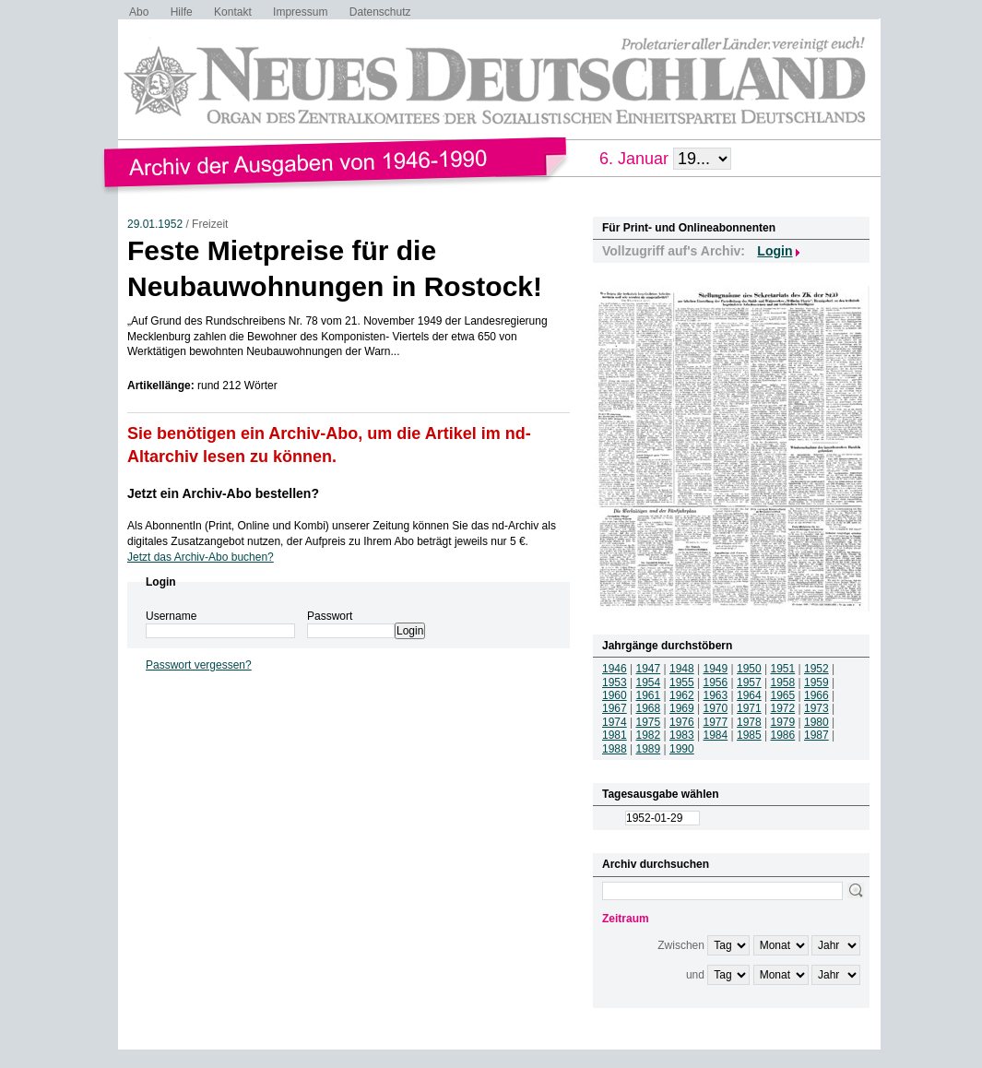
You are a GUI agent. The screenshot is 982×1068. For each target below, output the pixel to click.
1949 (716, 668)
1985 (749, 735)
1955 (681, 682)
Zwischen (680, 945)
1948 (681, 668)
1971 (749, 708)
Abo (138, 12)
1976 (681, 722)
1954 (648, 682)
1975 (648, 722)
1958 (783, 682)
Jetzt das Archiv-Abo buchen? (200, 557)
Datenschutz (380, 12)
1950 (749, 668)
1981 (614, 735)
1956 (716, 682)
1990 (681, 748)
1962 (681, 695)
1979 (783, 722)
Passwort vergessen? (199, 665)
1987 (816, 735)
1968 (648, 708)
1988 (614, 748)
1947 (648, 668)
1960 (614, 695)
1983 (681, 735)
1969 (681, 708)
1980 (816, 722)
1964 (749, 695)
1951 (783, 668)
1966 (816, 695)
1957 (749, 682)
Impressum (300, 12)
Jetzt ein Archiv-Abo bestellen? (223, 493)
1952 (816, 668)
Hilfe (182, 12)
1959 (816, 682)
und (695, 974)
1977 (716, 722)
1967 (614, 708)
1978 (749, 722)
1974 (614, 722)
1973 (816, 708)
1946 (614, 668)
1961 (648, 695)
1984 (716, 735)
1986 (783, 735)
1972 (783, 708)
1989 (648, 748)
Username (171, 616)
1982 (648, 735)
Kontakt (233, 12)
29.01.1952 (155, 224)
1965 (783, 695)
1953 (614, 682)
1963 (716, 695)
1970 (716, 708)
